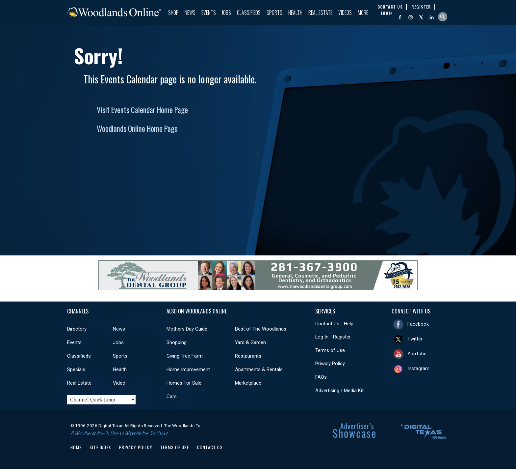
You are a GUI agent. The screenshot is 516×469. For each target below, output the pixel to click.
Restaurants (248, 356)
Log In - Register (333, 337)
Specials (76, 369)
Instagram (418, 368)
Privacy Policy (330, 363)
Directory (77, 329)
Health (295, 12)
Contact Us (210, 447)
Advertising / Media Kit (339, 391)
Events (208, 12)
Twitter (415, 339)
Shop (173, 12)
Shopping (177, 342)
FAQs (321, 377)
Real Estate (320, 12)
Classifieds (249, 12)
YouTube (416, 354)
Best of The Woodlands (260, 329)
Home (76, 447)
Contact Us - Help (334, 324)
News (190, 12)
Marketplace (248, 383)
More (363, 12)
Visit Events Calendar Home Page (142, 109)
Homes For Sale (184, 383)
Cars (172, 396)
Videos (345, 12)
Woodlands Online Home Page (137, 128)
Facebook (418, 324)
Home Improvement (188, 369)
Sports (274, 12)
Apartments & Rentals (259, 369)
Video (119, 383)
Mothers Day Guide (187, 329)
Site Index (100, 447)
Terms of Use (330, 350)
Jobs (226, 12)
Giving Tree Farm (185, 356)
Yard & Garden (250, 342)
